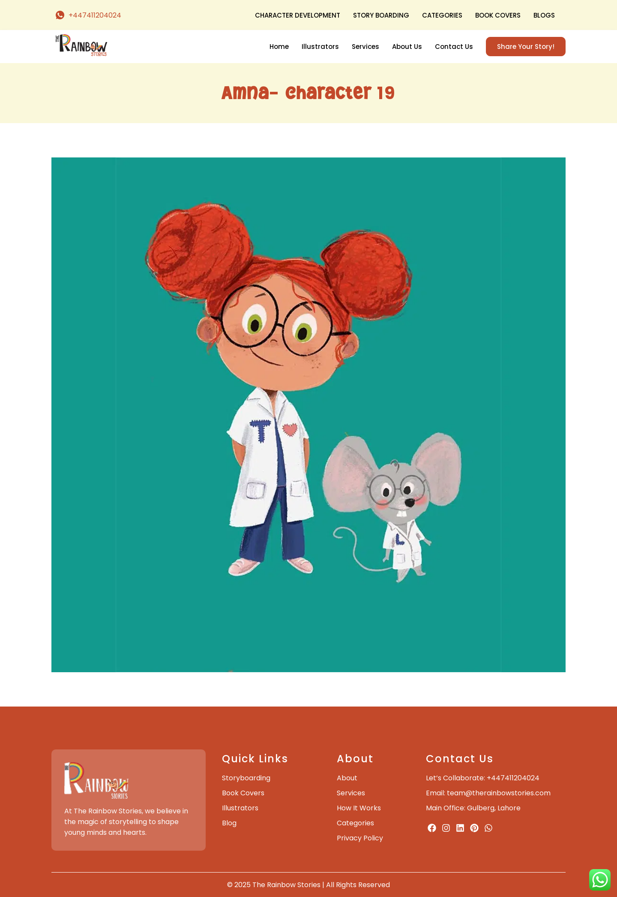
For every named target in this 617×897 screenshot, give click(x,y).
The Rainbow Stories (286, 885)
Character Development (297, 15)
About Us (407, 46)
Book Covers (498, 15)
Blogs (544, 15)
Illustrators (320, 46)
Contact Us (454, 46)
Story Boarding (381, 15)
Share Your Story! (525, 46)
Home (279, 46)
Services (365, 46)
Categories (442, 15)
